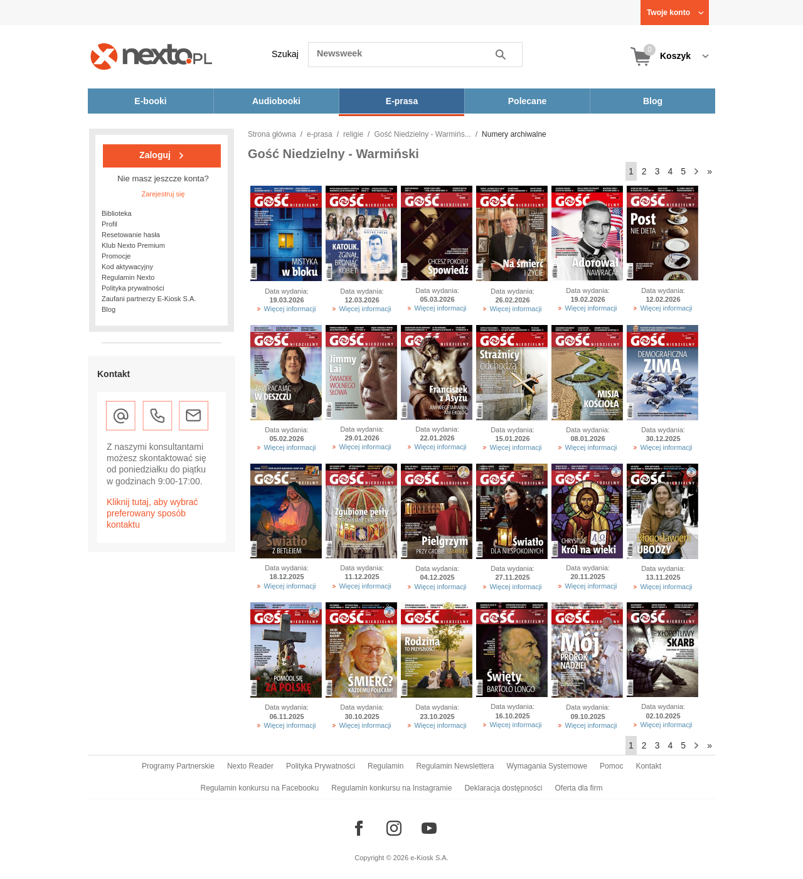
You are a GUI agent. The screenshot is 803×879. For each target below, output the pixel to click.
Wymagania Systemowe (546, 766)
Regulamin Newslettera (455, 766)
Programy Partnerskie (178, 766)
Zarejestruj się (162, 194)
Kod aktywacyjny (127, 266)
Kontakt (648, 766)
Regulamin (385, 766)
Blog (108, 309)
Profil (109, 224)
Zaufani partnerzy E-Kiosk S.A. (149, 298)
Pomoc (611, 766)
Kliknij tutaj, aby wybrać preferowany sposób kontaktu (152, 513)
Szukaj (285, 54)
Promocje (116, 256)
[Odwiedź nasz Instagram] (394, 828)
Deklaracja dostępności (503, 788)
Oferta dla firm (578, 788)
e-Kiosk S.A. (429, 857)
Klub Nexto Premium (133, 245)
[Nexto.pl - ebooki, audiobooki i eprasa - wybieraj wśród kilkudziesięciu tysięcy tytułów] (151, 56)
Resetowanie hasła (131, 234)
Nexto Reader (250, 766)
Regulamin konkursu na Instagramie (391, 788)
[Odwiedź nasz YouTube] (429, 828)
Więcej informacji (289, 308)
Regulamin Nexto (128, 277)
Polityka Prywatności (320, 766)
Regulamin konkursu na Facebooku (260, 788)
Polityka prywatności (133, 288)
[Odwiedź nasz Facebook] (359, 828)
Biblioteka (117, 213)
